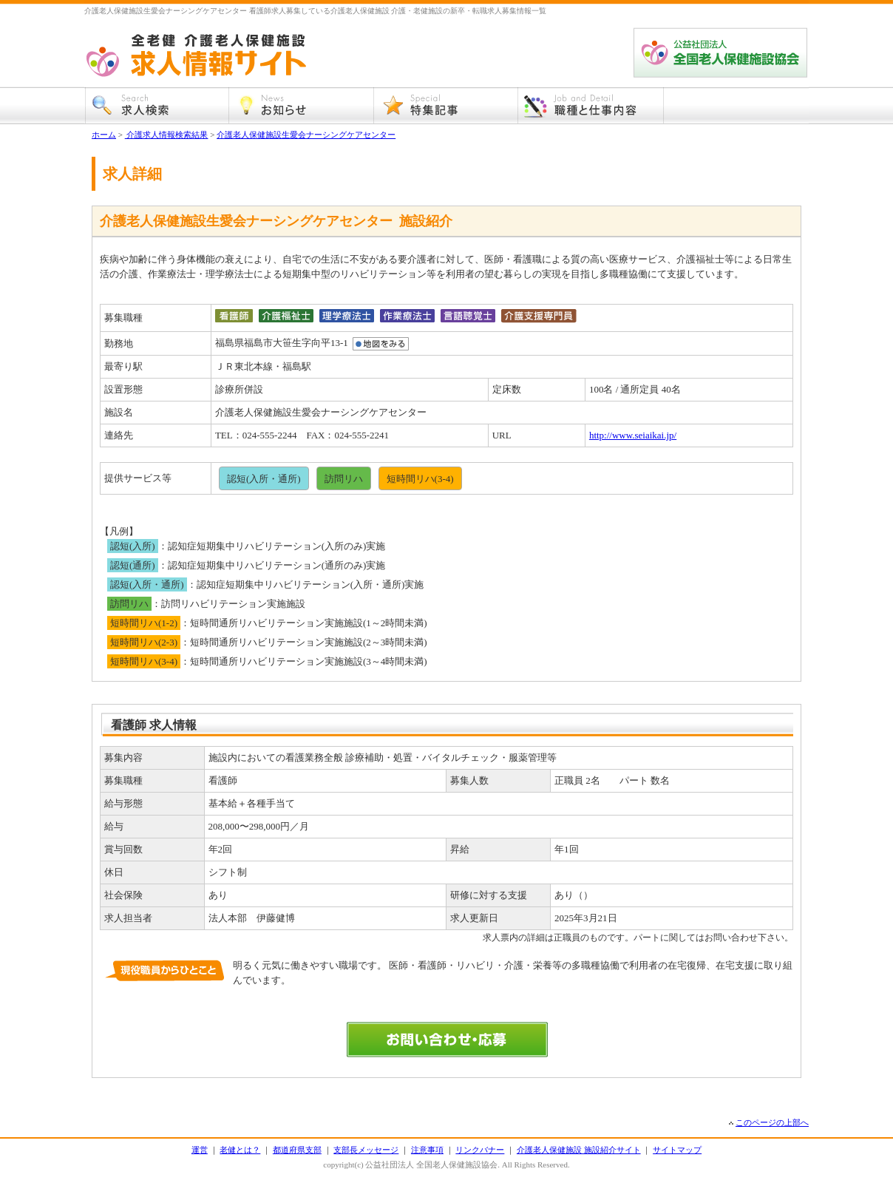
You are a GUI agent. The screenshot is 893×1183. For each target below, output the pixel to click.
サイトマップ (677, 1149)
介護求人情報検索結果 (166, 134)
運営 (199, 1149)
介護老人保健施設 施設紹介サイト (579, 1149)
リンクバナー (479, 1149)
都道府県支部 (297, 1149)
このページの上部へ (772, 1122)
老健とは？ (240, 1149)
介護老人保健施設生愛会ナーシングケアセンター (306, 134)
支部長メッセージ (365, 1149)
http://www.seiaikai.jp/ (632, 435)
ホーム (104, 134)
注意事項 (427, 1149)
